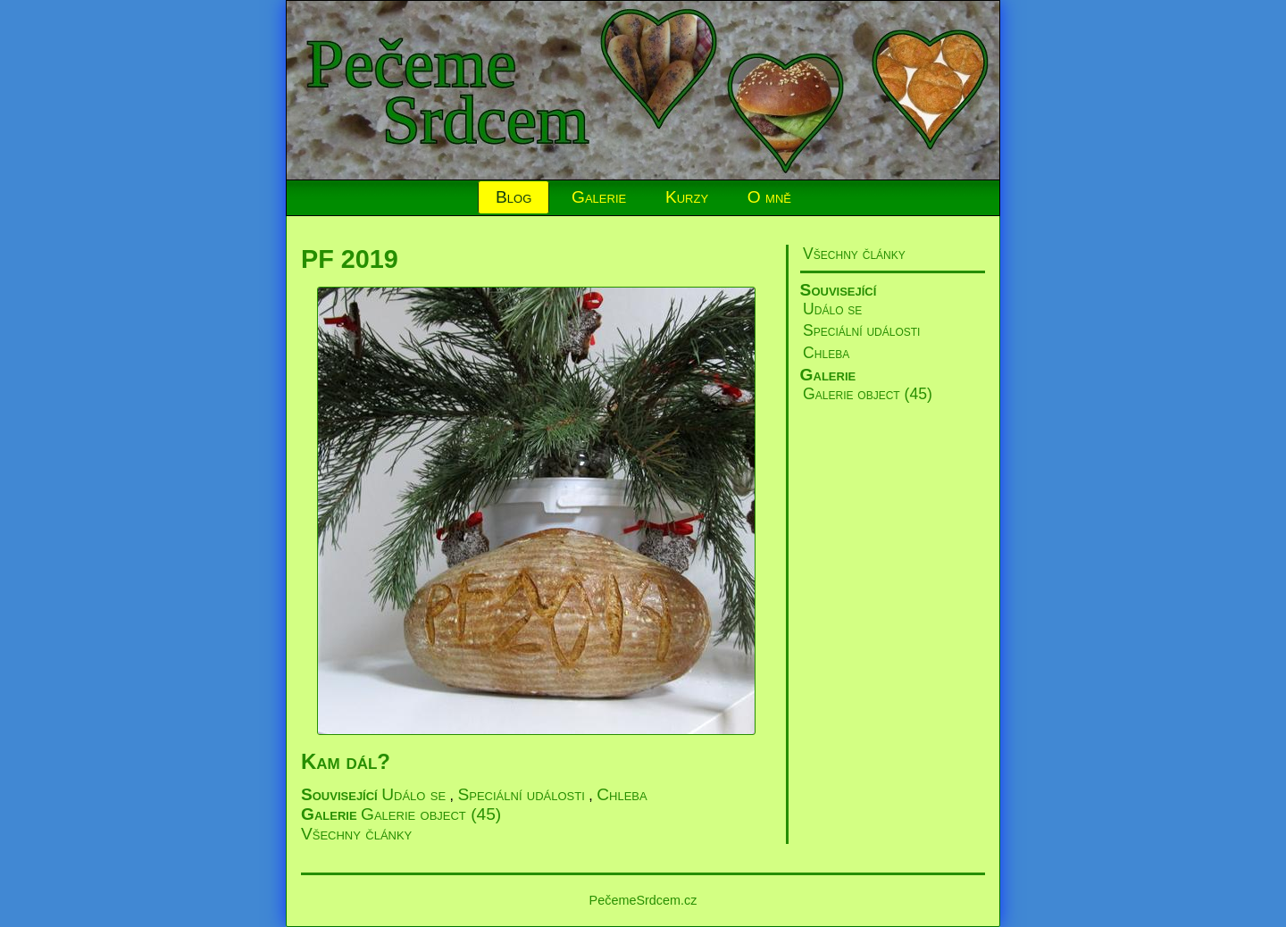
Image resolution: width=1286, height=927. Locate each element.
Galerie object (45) (867, 394)
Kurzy (686, 197)
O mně (769, 197)
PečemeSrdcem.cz (643, 900)
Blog (513, 197)
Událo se (832, 309)
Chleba (826, 353)
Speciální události (861, 330)
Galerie (599, 197)
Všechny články (854, 254)
